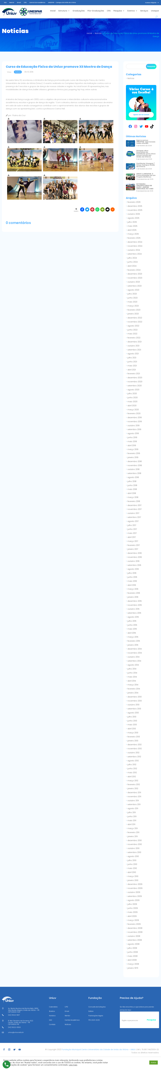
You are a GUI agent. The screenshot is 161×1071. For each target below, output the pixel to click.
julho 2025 (132, 222)
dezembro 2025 (135, 206)
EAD (5, 2)
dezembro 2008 (135, 928)
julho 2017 (132, 525)
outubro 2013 (133, 704)
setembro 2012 (134, 756)
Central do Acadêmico (37, 2)
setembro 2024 (135, 254)
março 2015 (133, 637)
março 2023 (133, 306)
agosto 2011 (133, 808)
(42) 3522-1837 (14, 1015)
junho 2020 (133, 397)
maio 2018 (132, 489)
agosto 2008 (133, 944)
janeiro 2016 (133, 597)
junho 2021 (132, 361)
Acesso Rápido (150, 3)
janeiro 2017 (133, 549)
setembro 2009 (135, 896)
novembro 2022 (135, 321)
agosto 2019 (133, 433)
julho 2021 (132, 357)
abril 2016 (132, 585)
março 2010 (133, 876)
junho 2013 (132, 720)
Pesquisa (117, 10)
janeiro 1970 (133, 968)
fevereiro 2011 (133, 832)
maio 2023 (132, 302)
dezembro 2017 (134, 505)
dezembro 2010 (135, 840)
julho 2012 (132, 764)
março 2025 (133, 234)
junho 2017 (132, 529)
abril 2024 (132, 266)
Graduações (79, 10)
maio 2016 (132, 581)
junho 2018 (132, 485)
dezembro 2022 (135, 317)
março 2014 (133, 684)
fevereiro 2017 (134, 545)
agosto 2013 (133, 712)
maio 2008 (132, 956)
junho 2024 (133, 262)
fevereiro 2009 (134, 924)
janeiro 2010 (133, 880)
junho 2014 (132, 673)
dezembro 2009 (135, 884)
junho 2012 (132, 768)
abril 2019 (132, 445)
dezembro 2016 (135, 553)
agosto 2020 (133, 389)
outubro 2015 (133, 609)
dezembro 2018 (135, 461)
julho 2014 (132, 668)
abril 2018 (132, 493)
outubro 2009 (134, 892)
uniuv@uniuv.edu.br (16, 1032)
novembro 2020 (135, 381)
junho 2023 (132, 298)
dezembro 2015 (135, 601)
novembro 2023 (135, 278)
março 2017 (133, 541)
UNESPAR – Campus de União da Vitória (62, 2)
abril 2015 (132, 633)
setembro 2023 (135, 286)
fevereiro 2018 (134, 501)
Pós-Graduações (96, 10)
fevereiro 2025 (134, 238)
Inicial (53, 10)
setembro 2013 (134, 708)
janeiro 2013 (133, 740)
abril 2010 (132, 872)
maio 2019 (132, 441)
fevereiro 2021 (134, 373)
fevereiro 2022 (134, 337)
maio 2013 (132, 724)
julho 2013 (132, 716)
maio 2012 (132, 772)
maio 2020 (132, 401)
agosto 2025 (133, 218)
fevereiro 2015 (134, 641)
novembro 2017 (135, 509)
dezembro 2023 (135, 274)
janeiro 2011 (133, 836)
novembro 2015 (135, 605)
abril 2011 (131, 824)
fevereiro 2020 (134, 413)
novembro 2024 (135, 246)
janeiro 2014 (133, 692)
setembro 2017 (134, 517)
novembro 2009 (135, 888)
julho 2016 (132, 573)
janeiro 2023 (133, 313)
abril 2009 (132, 916)
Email (19, 2)
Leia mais (73, 1064)
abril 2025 (132, 230)
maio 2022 (132, 333)
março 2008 (133, 964)
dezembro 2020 (135, 377)
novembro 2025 (135, 210)
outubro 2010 (133, 848)
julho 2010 (132, 860)
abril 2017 (132, 537)
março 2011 (133, 828)
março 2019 (133, 449)
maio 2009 (132, 912)
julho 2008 (132, 948)
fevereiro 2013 (134, 736)
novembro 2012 (135, 748)
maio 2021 (132, 365)
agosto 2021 (133, 353)
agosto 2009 (133, 900)
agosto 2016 (133, 569)
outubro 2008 (134, 936)
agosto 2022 (133, 325)
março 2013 (133, 732)
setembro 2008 (135, 940)
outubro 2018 (133, 469)
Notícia (131, 78)
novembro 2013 (135, 700)
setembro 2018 (134, 473)
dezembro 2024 (135, 242)
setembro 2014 (134, 661)
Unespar (155, 10)
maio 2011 (132, 820)
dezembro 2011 (134, 792)
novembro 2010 (135, 844)
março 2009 (133, 920)
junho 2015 (132, 625)
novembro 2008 (135, 932)
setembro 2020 (135, 385)
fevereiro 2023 (134, 310)
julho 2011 (132, 812)
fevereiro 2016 (134, 593)
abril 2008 (132, 960)
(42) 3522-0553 (14, 1027)
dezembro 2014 (135, 649)
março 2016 (133, 589)
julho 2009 (132, 904)
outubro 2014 (133, 657)
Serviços (144, 10)
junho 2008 (133, 952)
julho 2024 (132, 258)
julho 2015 (132, 621)
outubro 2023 (134, 282)
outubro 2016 (133, 561)
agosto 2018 (133, 477)
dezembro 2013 (135, 696)
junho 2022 (132, 330)
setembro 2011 (134, 804)
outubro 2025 (134, 214)
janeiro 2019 (133, 457)
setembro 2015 (134, 613)
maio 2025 (132, 226)
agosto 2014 (133, 665)
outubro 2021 (133, 345)
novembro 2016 (135, 557)
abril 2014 (132, 681)
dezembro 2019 (135, 417)
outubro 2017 (133, 513)
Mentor (11, 2)
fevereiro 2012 (134, 784)
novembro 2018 (135, 465)
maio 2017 (132, 533)
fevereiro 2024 (134, 270)
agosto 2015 (133, 617)
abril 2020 (132, 405)
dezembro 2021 (135, 341)
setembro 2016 (134, 565)
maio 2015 (132, 629)
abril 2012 (132, 776)
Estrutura (62, 10)
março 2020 (133, 409)
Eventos (131, 10)
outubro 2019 (133, 425)
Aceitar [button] (153, 1062)
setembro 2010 (134, 852)
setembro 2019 (134, 429)
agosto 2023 (133, 290)
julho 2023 (132, 293)
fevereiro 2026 (134, 202)
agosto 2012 (133, 760)
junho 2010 (132, 864)
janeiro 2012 (133, 788)
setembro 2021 (134, 349)
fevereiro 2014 (134, 688)
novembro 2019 (135, 421)
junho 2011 (132, 816)
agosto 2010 (133, 856)
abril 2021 (132, 369)
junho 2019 (132, 437)
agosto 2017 (133, 521)
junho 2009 (133, 908)
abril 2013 (132, 728)
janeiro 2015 (133, 645)
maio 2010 (132, 868)
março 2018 (133, 497)
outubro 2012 (133, 752)
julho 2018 (132, 481)
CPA (109, 10)
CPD (25, 2)
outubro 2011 (133, 800)
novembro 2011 (134, 796)
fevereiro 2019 (134, 453)
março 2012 (133, 780)
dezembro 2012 (135, 744)
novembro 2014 (135, 653)
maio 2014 (132, 677)
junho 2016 (132, 577)
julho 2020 (132, 393)
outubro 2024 (134, 250)
